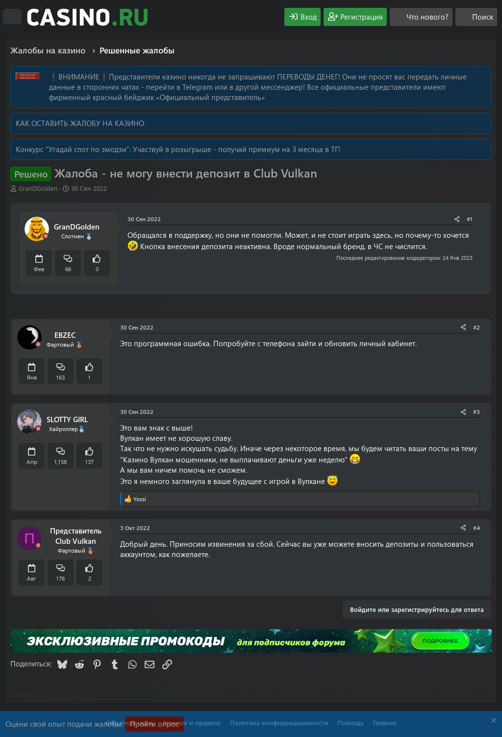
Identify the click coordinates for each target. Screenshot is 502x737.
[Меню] (12, 17)
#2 (476, 327)
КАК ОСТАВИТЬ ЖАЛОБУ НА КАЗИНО (80, 123)
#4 (476, 528)
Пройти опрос (154, 724)
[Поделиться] (457, 219)
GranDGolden (38, 188)
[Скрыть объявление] (492, 721)
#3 (476, 411)
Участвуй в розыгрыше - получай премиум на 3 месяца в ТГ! (236, 149)
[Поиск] (476, 17)
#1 (470, 219)
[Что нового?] (421, 17)
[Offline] (45, 236)
